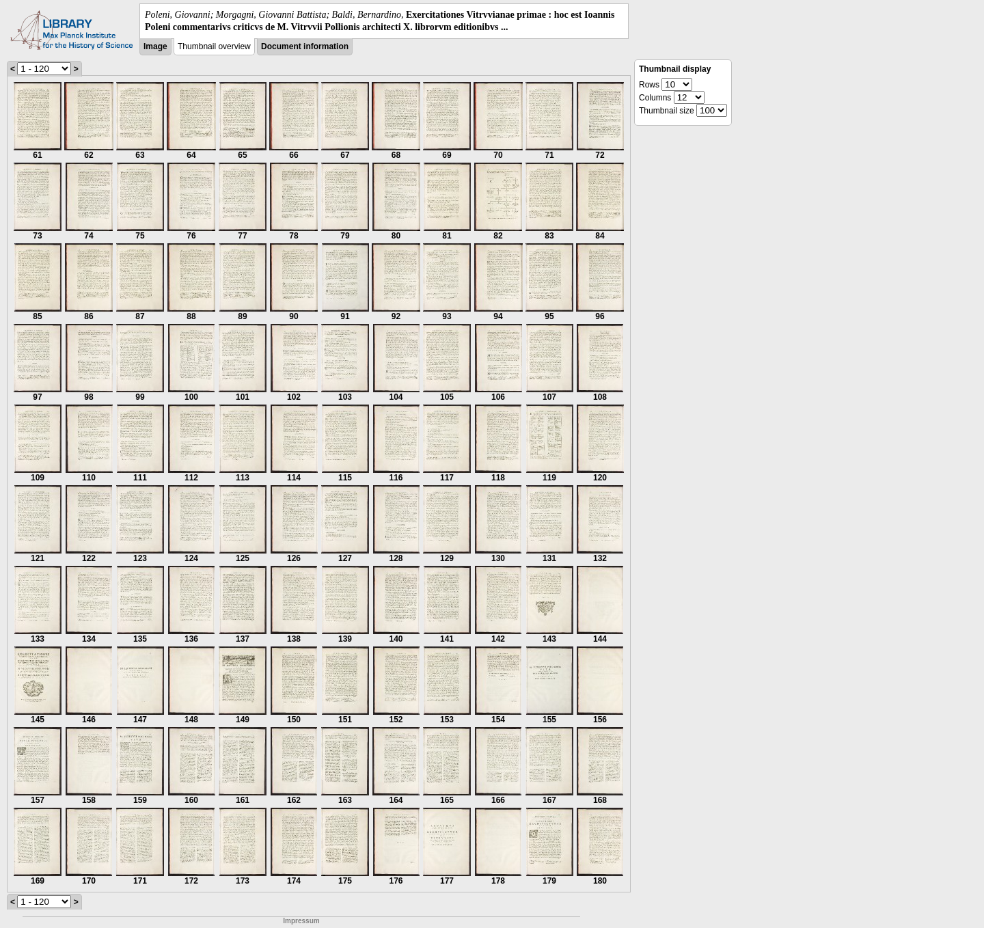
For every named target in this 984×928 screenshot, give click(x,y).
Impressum (301, 921)
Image (155, 46)
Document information (304, 46)
